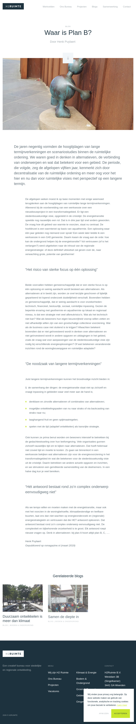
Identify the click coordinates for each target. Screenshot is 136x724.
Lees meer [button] (122, 705)
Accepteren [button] (120, 713)
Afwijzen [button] (104, 713)
